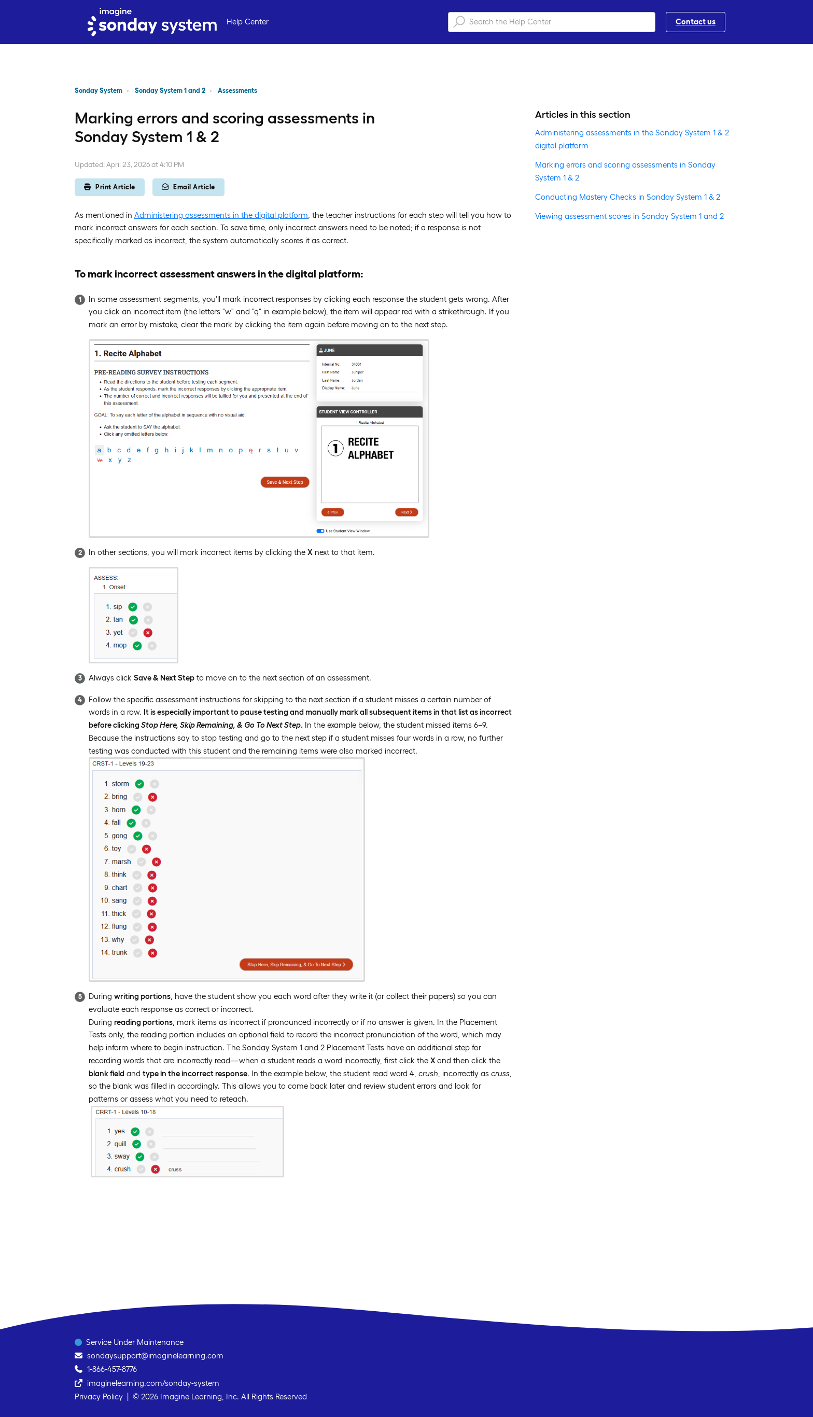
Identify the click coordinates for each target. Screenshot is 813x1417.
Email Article (188, 187)
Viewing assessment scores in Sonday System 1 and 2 (629, 216)
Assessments (237, 90)
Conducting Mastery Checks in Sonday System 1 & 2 (627, 196)
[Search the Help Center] (551, 22)
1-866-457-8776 (112, 1369)
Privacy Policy (99, 1396)
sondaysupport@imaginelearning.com (155, 1355)
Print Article (109, 187)
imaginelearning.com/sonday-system (153, 1383)
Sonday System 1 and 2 (170, 90)
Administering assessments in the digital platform (221, 215)
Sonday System (98, 90)
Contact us (696, 21)
